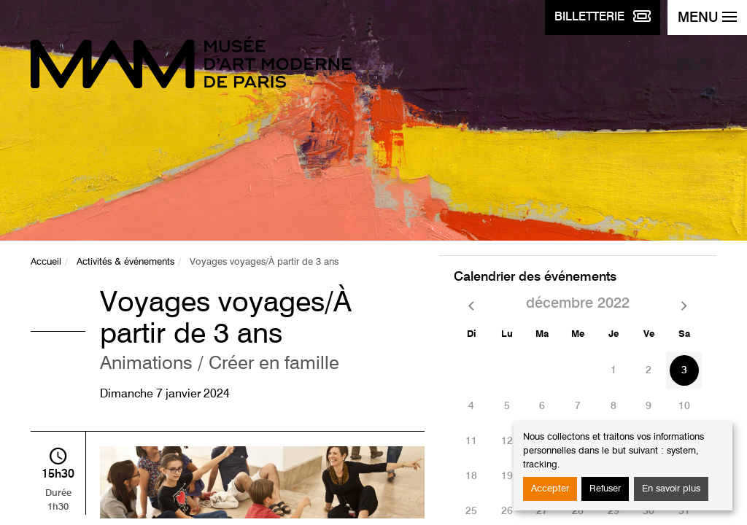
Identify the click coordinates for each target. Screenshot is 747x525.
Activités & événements (125, 262)
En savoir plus (671, 489)
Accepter (550, 489)
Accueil (46, 262)
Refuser (605, 489)
